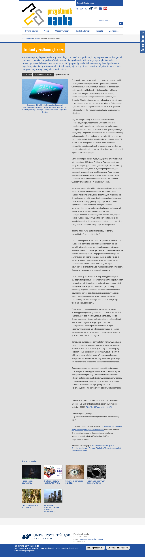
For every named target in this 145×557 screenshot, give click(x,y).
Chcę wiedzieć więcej (118, 548)
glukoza (112, 446)
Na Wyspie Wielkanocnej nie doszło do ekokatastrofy (51, 508)
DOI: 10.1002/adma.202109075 (99, 407)
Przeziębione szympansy (28, 482)
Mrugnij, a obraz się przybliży (74, 482)
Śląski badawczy (82, 31)
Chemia (75, 448)
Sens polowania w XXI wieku (30, 506)
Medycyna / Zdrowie (87, 448)
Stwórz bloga (89, 3)
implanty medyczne (100, 446)
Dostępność (114, 31)
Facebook (142, 42)
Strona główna (31, 31)
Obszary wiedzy (62, 31)
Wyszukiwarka (105, 20)
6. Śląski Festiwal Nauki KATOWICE (52, 482)
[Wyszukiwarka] (121, 23)
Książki (99, 31)
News (46, 31)
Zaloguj (80, 3)
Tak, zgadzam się (95, 548)
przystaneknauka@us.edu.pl (91, 539)
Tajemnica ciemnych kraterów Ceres (96, 482)
